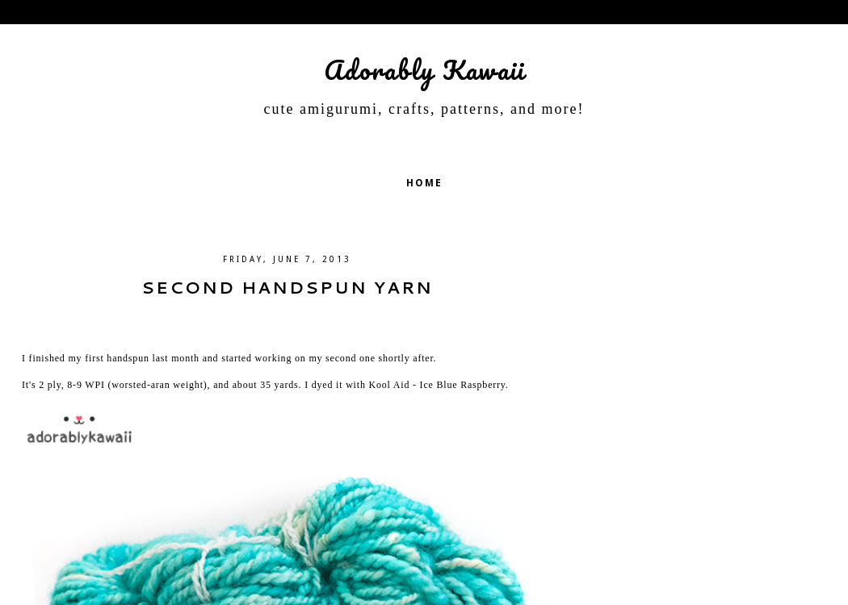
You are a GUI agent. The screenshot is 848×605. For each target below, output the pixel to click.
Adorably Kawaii (424, 69)
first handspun (117, 358)
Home (424, 183)
